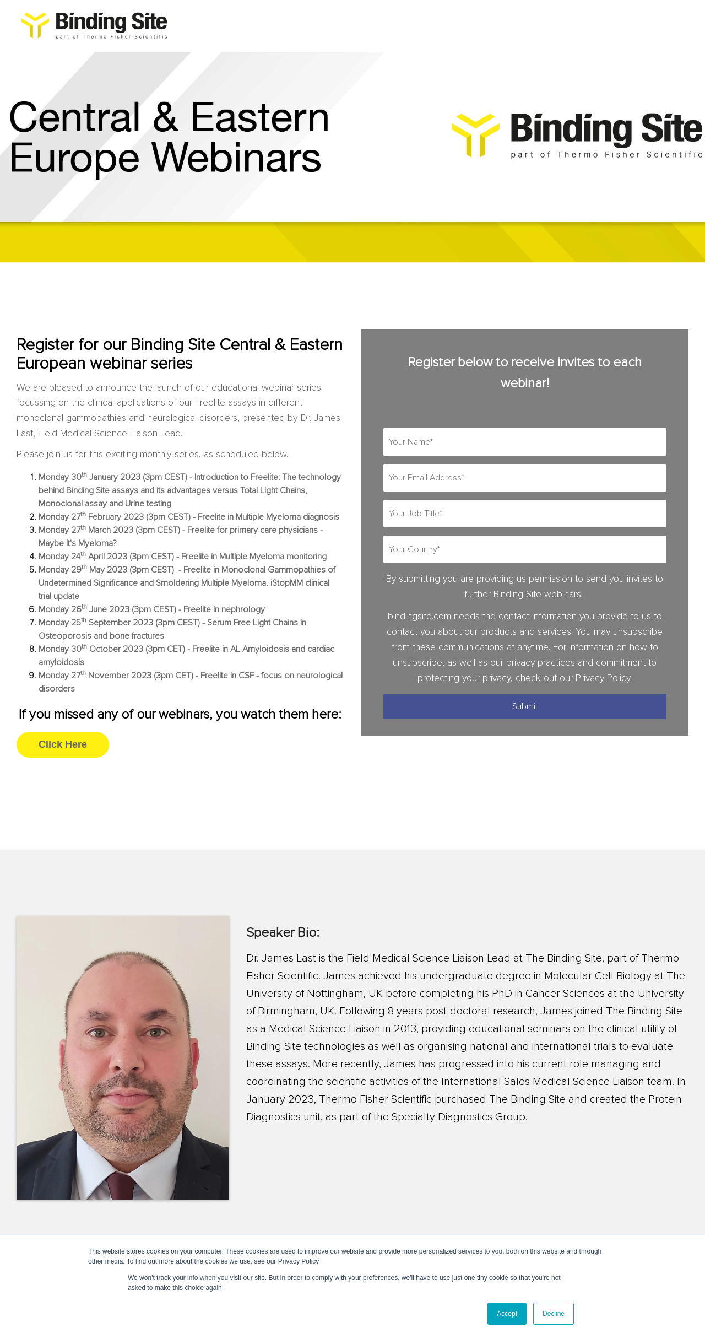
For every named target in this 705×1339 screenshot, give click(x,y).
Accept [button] (507, 1314)
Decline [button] (554, 1314)
